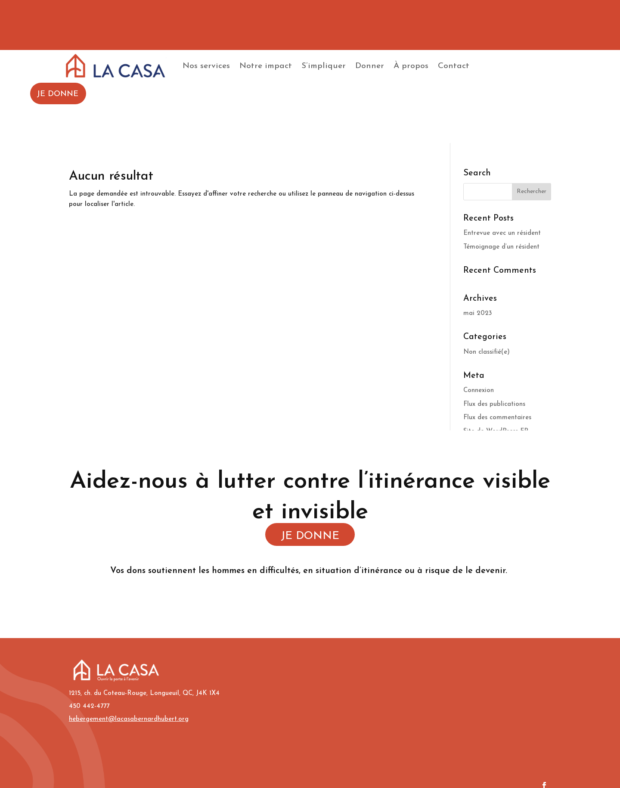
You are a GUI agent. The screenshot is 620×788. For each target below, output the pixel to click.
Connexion (478, 390)
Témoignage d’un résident (501, 247)
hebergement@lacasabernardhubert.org (129, 719)
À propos (411, 66)
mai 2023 (477, 313)
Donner (369, 66)
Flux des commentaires (497, 417)
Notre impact (265, 66)
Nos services (206, 66)
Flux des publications (494, 404)
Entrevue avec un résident (502, 233)
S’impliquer (323, 66)
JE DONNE (57, 94)
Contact (453, 66)
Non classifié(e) (486, 352)
